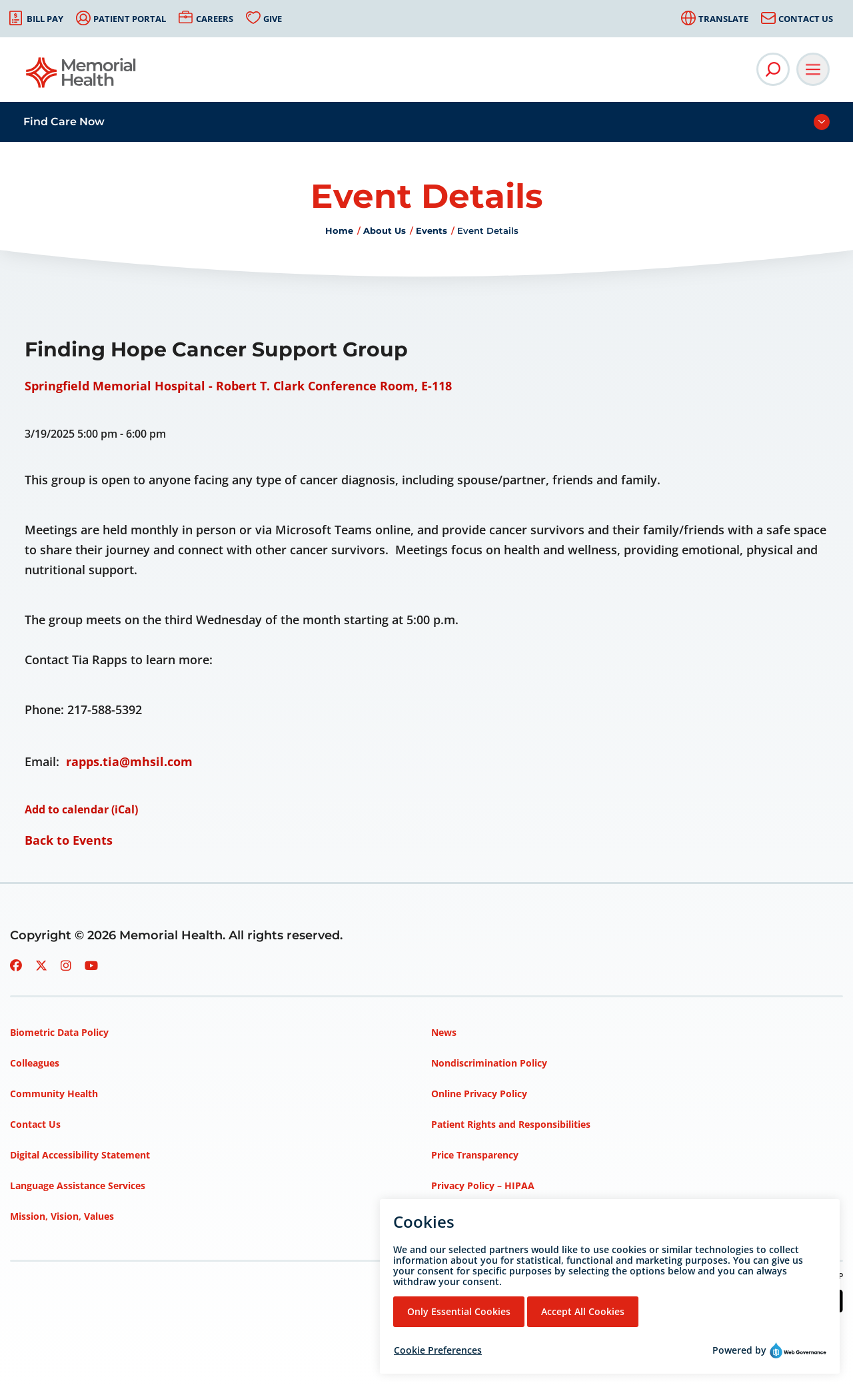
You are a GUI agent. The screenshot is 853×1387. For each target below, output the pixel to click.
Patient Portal (129, 19)
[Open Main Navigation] (813, 69)
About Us (384, 230)
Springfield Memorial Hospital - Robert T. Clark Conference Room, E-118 (238, 386)
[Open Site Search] (773, 69)
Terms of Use (461, 1216)
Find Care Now (64, 121)
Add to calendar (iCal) (81, 809)
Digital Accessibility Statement (80, 1155)
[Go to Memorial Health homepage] (81, 77)
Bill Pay (45, 19)
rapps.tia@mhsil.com (129, 761)
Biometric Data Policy (59, 1032)
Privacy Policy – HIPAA (482, 1185)
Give (272, 19)
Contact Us (805, 19)
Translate (723, 19)
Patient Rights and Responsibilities (510, 1124)
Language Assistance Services (77, 1185)
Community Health (54, 1093)
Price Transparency (474, 1155)
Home (339, 230)
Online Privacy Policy (479, 1093)
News (443, 1032)
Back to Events (69, 840)
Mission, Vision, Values (62, 1216)
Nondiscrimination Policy (489, 1063)
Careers (214, 19)
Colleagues (34, 1063)
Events (431, 230)
